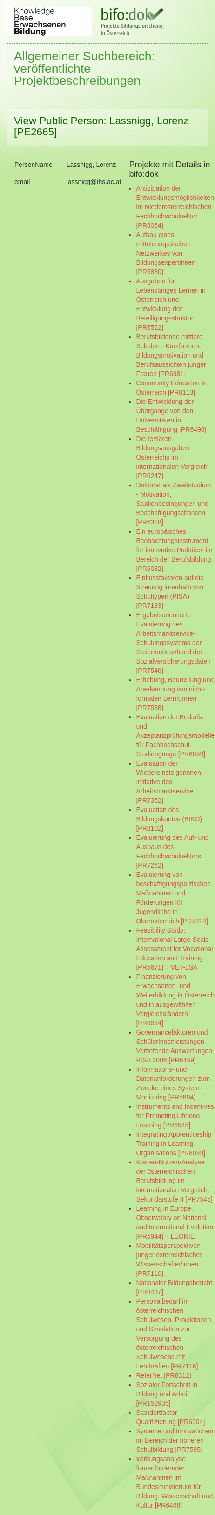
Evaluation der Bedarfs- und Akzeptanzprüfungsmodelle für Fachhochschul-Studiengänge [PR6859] (175, 735)
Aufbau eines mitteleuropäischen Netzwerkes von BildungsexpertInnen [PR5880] (165, 253)
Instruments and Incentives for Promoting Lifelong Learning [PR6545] (175, 1116)
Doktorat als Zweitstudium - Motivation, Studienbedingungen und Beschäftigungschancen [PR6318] (173, 503)
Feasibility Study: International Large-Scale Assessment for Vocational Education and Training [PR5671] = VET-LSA (174, 949)
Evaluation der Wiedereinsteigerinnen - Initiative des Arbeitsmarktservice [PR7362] (170, 782)
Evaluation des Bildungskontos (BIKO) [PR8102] (169, 819)
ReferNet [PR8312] (163, 1375)
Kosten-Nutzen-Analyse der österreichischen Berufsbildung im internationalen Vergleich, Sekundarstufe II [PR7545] (174, 1180)
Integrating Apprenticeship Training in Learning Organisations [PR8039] (173, 1144)
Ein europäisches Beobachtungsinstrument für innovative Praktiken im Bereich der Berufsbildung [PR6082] (174, 550)
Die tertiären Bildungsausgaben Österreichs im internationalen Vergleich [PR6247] (171, 457)
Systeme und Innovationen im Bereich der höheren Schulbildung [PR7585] (174, 1440)
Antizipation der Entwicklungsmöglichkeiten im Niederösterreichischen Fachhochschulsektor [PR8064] (175, 207)
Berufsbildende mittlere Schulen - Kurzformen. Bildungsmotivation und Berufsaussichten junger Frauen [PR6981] (171, 355)
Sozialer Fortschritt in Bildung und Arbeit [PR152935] (166, 1394)
